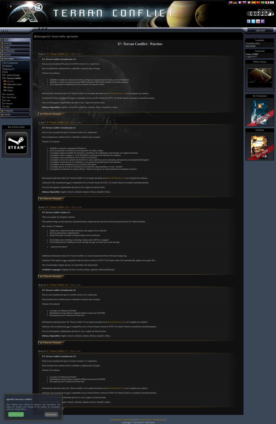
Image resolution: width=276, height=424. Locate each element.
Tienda (7, 114)
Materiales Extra (14, 84)
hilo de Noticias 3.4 (117, 93)
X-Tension (8, 103)
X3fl (5, 72)
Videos (10, 90)
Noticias (8, 43)
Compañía (8, 110)
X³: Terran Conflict (12, 78)
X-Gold (7, 100)
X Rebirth (8, 66)
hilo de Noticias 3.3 (116, 178)
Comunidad (9, 51)
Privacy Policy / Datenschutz (151, 419)
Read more (51, 414)
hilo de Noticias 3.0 (116, 322)
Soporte (7, 54)
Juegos (7, 47)
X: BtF (6, 106)
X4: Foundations (11, 63)
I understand (16, 414)
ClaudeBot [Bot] (253, 43)
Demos (10, 87)
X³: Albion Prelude (12, 75)
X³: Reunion (9, 94)
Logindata (259, 40)
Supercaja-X (9, 69)
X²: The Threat (10, 97)
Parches (10, 81)
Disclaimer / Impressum (123, 419)
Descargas (9, 58)
